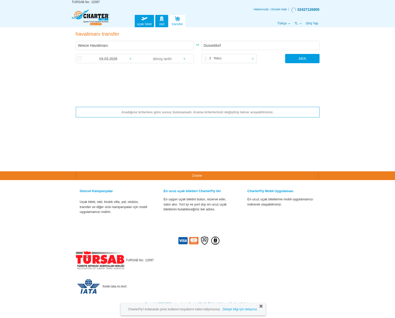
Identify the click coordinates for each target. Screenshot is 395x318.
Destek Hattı (279, 9)
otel (161, 20)
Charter (197, 175)
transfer (177, 20)
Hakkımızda (261, 9)
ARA (302, 59)
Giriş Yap (312, 23)
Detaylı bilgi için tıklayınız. (240, 309)
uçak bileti (144, 20)
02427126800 (305, 9)
